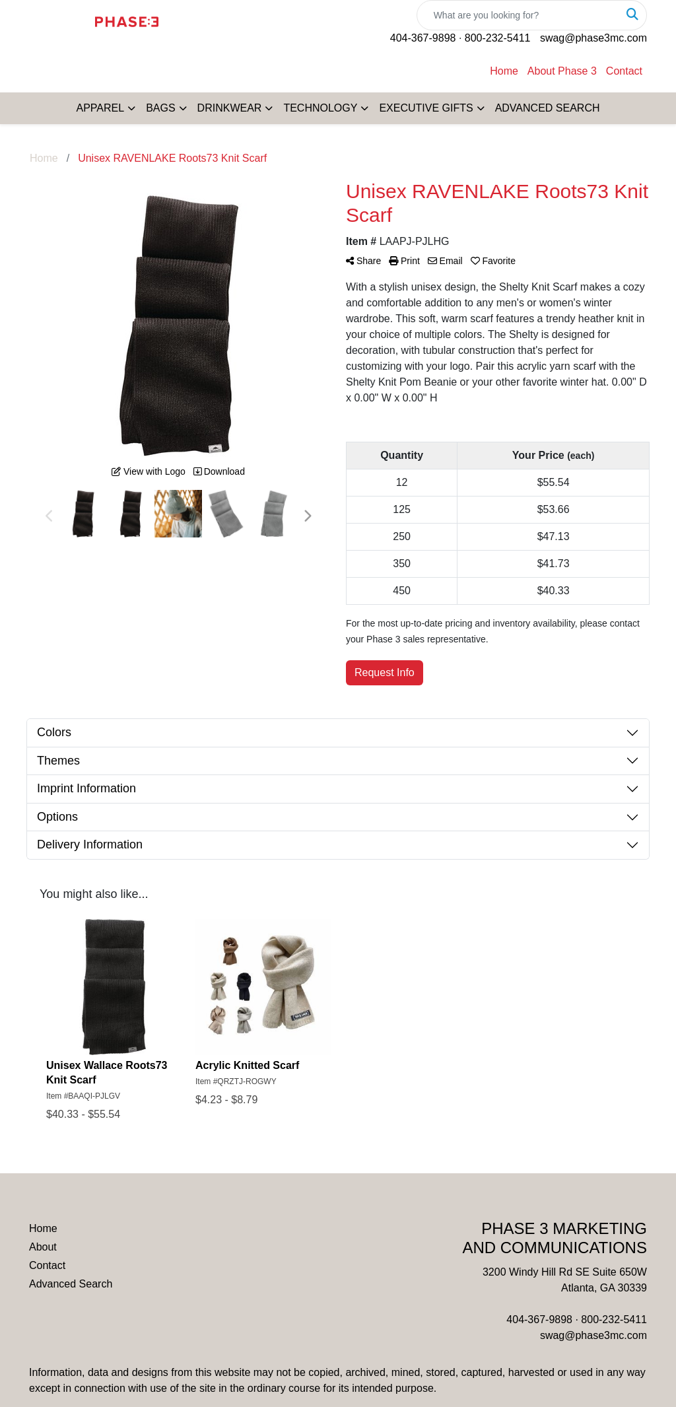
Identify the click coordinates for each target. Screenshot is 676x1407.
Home (504, 71)
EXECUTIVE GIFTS (426, 108)
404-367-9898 (423, 38)
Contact (624, 71)
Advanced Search (70, 1283)
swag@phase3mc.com (593, 38)
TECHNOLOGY (320, 108)
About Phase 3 (562, 71)
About (43, 1247)
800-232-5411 (498, 38)
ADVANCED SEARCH (547, 108)
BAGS (160, 108)
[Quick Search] (518, 15)
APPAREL (101, 108)
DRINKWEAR (229, 108)
